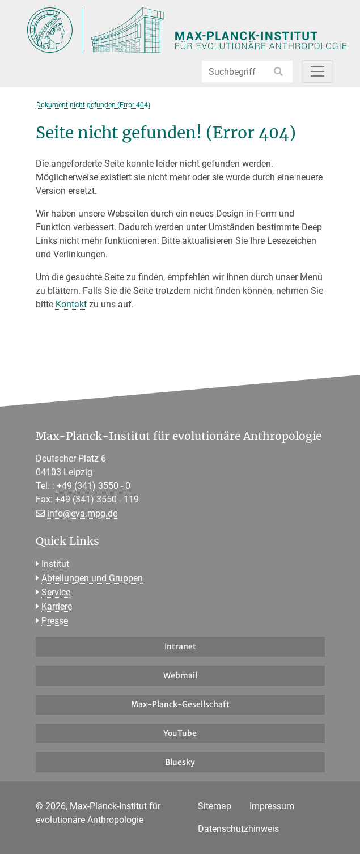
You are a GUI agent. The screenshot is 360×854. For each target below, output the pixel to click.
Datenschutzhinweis (238, 828)
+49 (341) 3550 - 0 (93, 485)
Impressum (271, 806)
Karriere (56, 606)
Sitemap (214, 806)
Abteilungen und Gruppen (92, 578)
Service (55, 592)
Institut (55, 564)
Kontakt (71, 304)
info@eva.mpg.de (82, 513)
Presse (54, 620)
